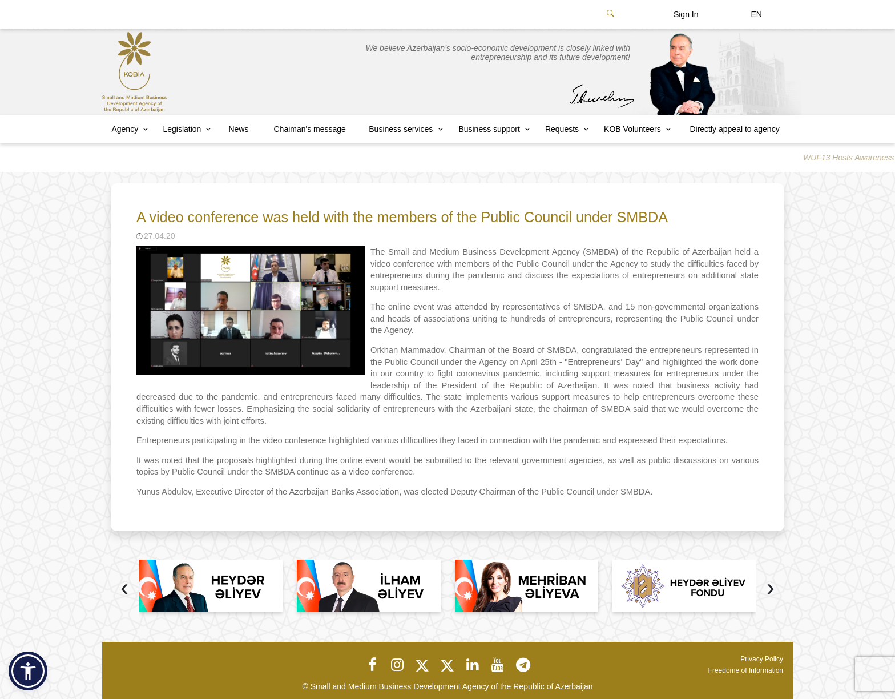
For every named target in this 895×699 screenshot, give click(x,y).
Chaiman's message (310, 129)
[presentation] (124, 589)
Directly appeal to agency (734, 129)
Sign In (686, 14)
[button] (28, 671)
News (238, 129)
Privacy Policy (761, 659)
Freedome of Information (745, 670)
